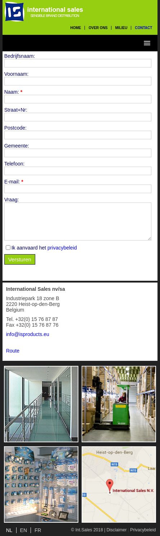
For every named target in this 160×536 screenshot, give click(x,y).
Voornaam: (16, 74)
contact (143, 28)
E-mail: (13, 182)
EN (23, 530)
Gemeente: (16, 146)
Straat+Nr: (15, 110)
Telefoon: (14, 164)
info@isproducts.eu (27, 334)
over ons (98, 28)
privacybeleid (62, 248)
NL (9, 530)
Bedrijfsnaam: (19, 56)
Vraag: (11, 199)
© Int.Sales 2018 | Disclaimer (99, 529)
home (75, 28)
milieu (121, 28)
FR (38, 530)
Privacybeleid (143, 529)
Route (12, 351)
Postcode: (15, 128)
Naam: (13, 92)
